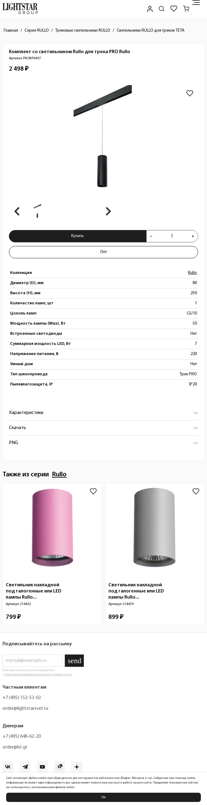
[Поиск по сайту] (161, 8)
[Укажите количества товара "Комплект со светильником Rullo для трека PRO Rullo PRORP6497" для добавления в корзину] (172, 236)
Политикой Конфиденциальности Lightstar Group (38, 674)
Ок (103, 797)
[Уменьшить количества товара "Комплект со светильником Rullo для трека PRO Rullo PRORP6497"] (151, 236)
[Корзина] (186, 8)
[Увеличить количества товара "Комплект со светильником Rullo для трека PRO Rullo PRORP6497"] (193, 236)
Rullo (192, 273)
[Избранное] (174, 8)
